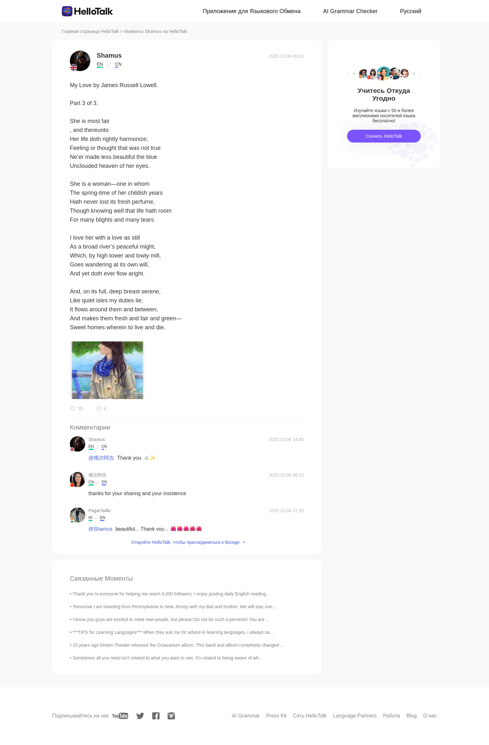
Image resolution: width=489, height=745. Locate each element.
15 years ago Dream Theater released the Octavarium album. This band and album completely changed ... (178, 645)
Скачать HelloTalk (384, 136)
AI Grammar (246, 715)
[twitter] (140, 716)
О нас (430, 715)
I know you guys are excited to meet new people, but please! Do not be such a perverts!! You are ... (171, 619)
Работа (391, 715)
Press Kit (276, 715)
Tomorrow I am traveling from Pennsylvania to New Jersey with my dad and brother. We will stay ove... (174, 606)
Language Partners (355, 715)
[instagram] (171, 715)
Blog (411, 715)
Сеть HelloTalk (310, 715)
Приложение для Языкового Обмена (252, 11)
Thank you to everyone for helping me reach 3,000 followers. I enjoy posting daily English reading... (171, 593)
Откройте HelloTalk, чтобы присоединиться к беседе (185, 542)
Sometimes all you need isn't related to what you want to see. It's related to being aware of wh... (167, 657)
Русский (410, 11)
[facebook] (156, 715)
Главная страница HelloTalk (90, 31)
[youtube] (120, 716)
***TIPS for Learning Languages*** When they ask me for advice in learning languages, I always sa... (173, 632)
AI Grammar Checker (350, 11)
